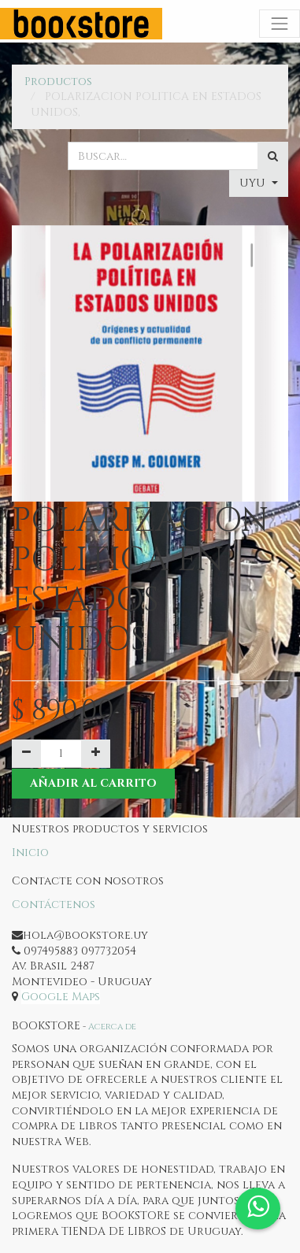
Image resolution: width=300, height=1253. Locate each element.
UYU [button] (254, 183)
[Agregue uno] (95, 754)
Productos (58, 81)
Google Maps (60, 996)
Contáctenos (53, 904)
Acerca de (112, 1026)
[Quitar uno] (26, 754)
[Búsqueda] (272, 156)
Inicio (30, 852)
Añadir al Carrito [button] (93, 783)
